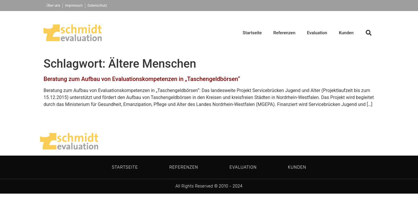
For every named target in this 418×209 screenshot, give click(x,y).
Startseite (252, 32)
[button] (368, 33)
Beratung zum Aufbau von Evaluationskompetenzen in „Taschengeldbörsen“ (142, 78)
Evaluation (317, 32)
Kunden (346, 32)
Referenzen (284, 32)
